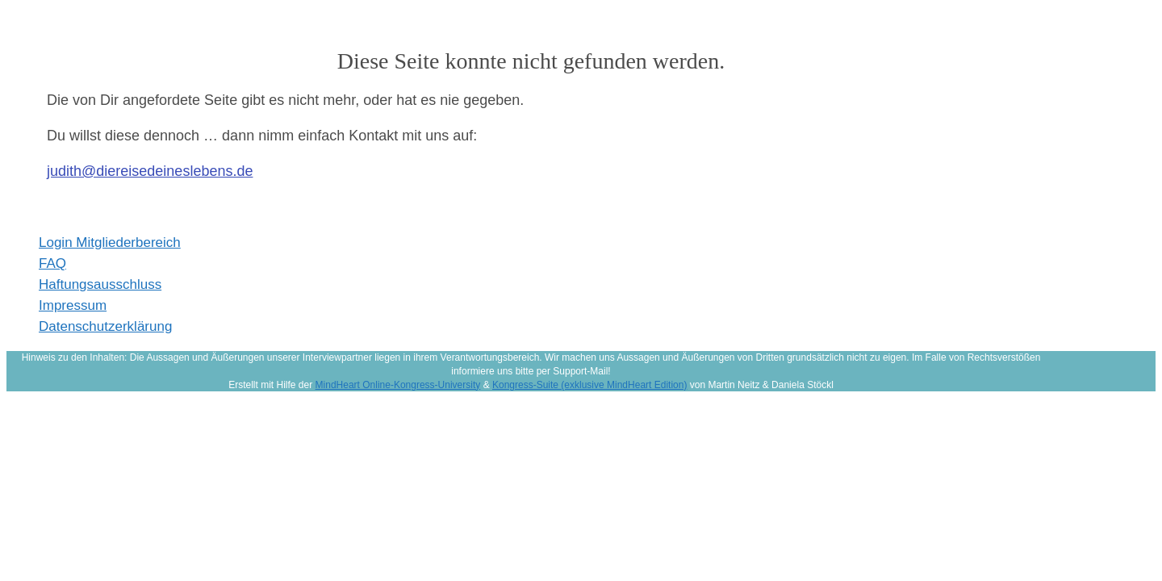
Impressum (73, 305)
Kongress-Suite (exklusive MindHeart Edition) (589, 385)
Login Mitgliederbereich (110, 242)
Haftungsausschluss (100, 284)
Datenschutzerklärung (105, 326)
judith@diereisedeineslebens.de (150, 171)
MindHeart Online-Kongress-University (398, 385)
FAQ (52, 263)
